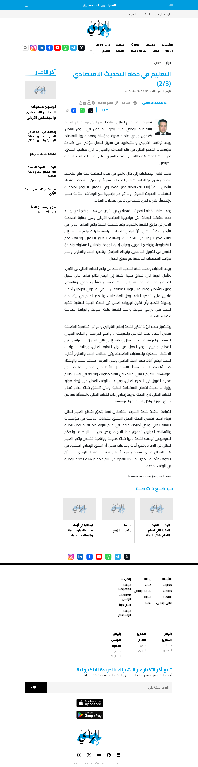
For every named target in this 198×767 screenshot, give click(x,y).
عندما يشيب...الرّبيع (122, 528)
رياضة (169, 50)
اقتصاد (120, 44)
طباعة (126, 103)
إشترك (36, 687)
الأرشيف (145, 14)
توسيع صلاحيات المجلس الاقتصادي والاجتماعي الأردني (41, 112)
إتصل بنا (126, 579)
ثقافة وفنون (138, 50)
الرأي (167, 62)
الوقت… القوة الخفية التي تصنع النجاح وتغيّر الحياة (158, 530)
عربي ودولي (102, 44)
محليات (150, 44)
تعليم (106, 50)
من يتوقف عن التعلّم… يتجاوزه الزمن (41, 209)
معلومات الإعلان (164, 14)
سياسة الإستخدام (124, 613)
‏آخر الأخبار (46, 72)
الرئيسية (167, 44)
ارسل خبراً (131, 14)
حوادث (135, 44)
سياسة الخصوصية (124, 587)
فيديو (120, 50)
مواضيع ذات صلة (154, 488)
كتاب (156, 50)
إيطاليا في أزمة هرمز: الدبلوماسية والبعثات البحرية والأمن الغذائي (80, 531)
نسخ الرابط (108, 103)
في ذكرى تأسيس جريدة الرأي (40, 191)
